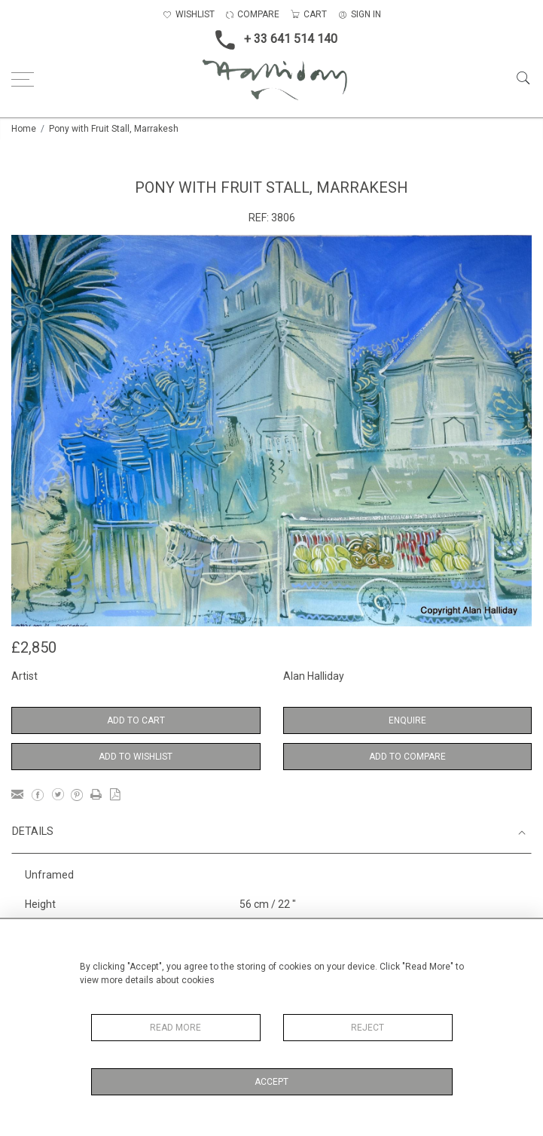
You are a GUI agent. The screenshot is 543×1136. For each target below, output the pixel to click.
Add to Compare (407, 756)
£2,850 (33, 647)
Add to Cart (136, 720)
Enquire (407, 720)
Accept (271, 1082)
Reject (367, 1027)
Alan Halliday (313, 676)
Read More (175, 1027)
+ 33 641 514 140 (271, 40)
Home (23, 128)
